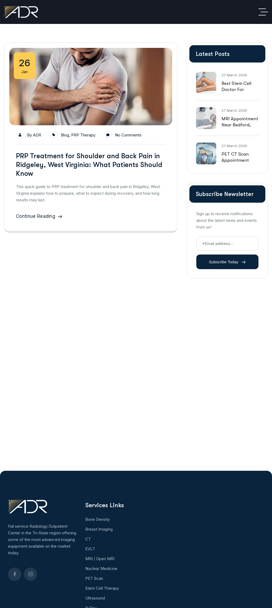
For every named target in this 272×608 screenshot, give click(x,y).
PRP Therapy (83, 135)
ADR (37, 135)
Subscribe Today (227, 262)
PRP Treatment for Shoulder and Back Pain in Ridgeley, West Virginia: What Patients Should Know (89, 164)
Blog (65, 135)
